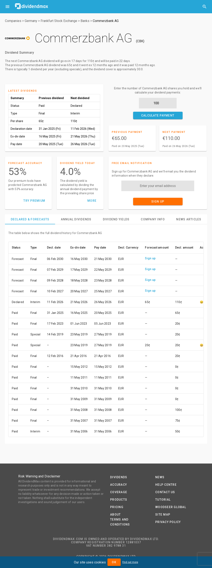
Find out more (130, 562)
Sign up (150, 258)
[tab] (30, 219)
